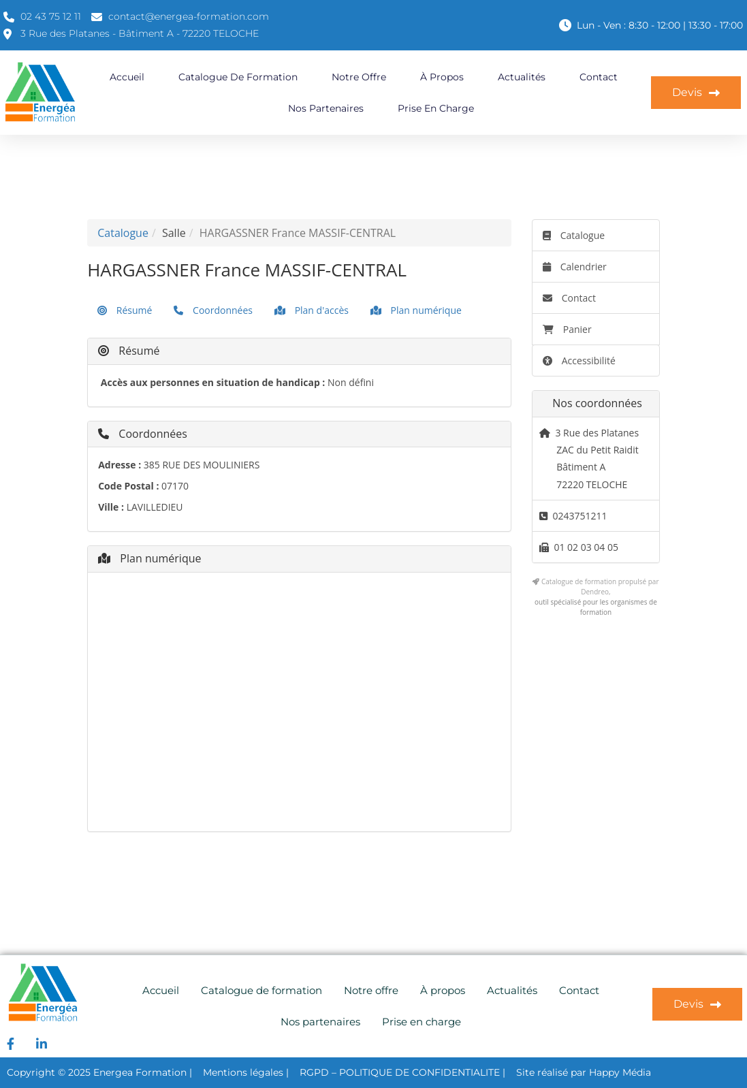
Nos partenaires (326, 108)
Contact (598, 77)
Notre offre (359, 77)
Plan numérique (416, 310)
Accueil (127, 77)
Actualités (521, 77)
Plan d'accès (311, 310)
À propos (442, 77)
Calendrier (575, 266)
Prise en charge (436, 108)
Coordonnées (213, 310)
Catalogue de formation (238, 77)
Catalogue (122, 232)
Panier (567, 329)
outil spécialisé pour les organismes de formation (596, 607)
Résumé (124, 310)
